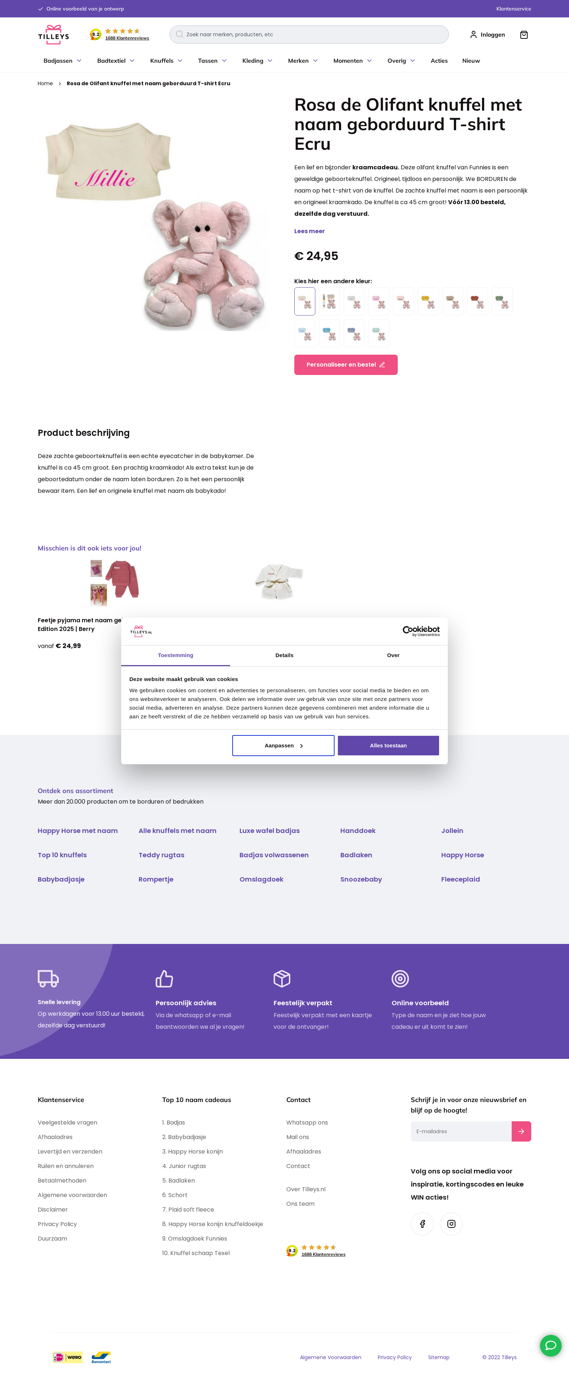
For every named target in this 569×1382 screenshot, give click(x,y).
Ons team (300, 1204)
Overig (397, 60)
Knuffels (161, 60)
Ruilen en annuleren (66, 1166)
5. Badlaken (178, 1180)
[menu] (284, 60)
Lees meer (309, 231)
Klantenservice (513, 8)
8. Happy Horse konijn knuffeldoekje (213, 1224)
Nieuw (471, 60)
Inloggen (493, 34)
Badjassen (58, 60)
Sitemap (439, 1357)
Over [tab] (393, 655)
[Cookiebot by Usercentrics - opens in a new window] (408, 631)
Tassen (208, 60)
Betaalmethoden (62, 1180)
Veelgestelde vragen (67, 1122)
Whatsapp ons (307, 1122)
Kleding (252, 60)
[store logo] (54, 35)
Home (46, 83)
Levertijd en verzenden (70, 1151)
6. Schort (175, 1195)
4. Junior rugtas (184, 1166)
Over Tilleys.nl (306, 1189)
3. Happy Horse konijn (192, 1151)
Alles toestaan (388, 745)
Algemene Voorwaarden (330, 1357)
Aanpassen (284, 745)
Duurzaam (52, 1238)
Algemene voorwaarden (72, 1195)
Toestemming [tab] (175, 655)
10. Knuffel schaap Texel (196, 1253)
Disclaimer (53, 1209)
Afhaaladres (55, 1137)
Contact (298, 1166)
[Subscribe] (521, 1131)
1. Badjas (173, 1122)
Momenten (348, 60)
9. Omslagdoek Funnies (194, 1238)
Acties (439, 60)
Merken (298, 60)
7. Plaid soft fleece (188, 1209)
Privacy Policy (57, 1224)
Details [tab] (284, 655)
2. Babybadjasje (184, 1137)
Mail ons (297, 1137)
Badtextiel (111, 60)
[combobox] (309, 34)
